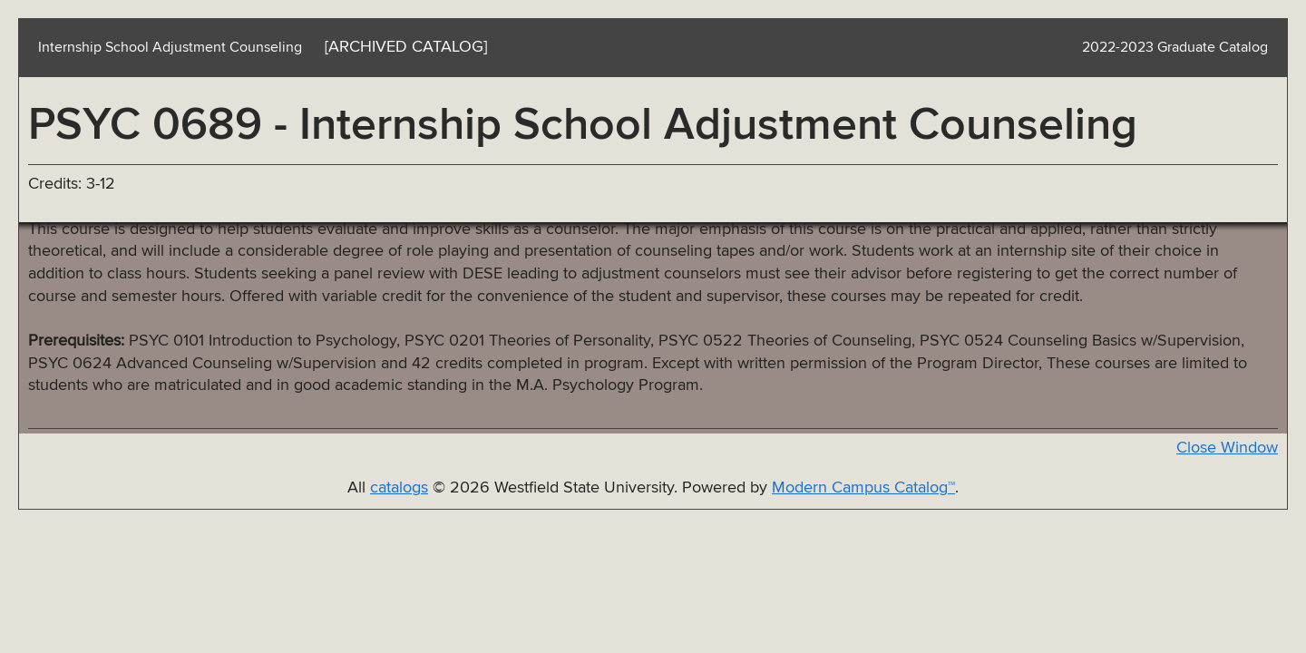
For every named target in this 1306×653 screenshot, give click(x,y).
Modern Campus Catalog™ (863, 488)
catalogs (399, 488)
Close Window (1227, 448)
